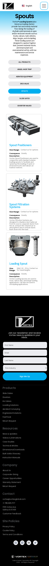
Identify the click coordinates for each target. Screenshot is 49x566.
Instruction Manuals (11, 457)
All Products (24, 62)
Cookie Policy (9, 530)
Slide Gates (24, 98)
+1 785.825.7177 (9, 503)
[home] (7, 6)
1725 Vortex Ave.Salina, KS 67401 (9, 508)
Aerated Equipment (24, 77)
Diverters (6, 397)
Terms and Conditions (13, 534)
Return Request (9, 421)
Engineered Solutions (12, 413)
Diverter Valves (24, 106)
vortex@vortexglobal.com (14, 499)
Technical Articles (10, 445)
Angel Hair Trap (24, 69)
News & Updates (10, 433)
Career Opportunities (12, 478)
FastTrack (7, 417)
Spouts (24, 91)
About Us (7, 470)
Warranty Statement (12, 482)
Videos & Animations (12, 437)
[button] (27, 6)
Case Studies (8, 441)
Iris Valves (7, 401)
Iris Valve (24, 84)
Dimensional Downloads (14, 449)
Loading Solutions (11, 405)
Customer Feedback (12, 513)
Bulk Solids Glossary (11, 453)
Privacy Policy (9, 526)
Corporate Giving (10, 474)
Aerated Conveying (11, 409)
